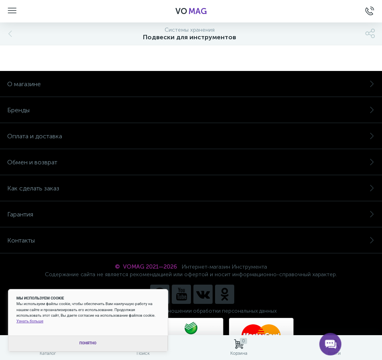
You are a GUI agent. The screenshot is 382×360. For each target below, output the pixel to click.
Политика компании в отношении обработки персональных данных (191, 311)
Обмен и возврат (191, 162)
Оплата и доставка (191, 136)
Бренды (191, 110)
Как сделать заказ (191, 188)
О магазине (191, 84)
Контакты (191, 240)
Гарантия (191, 214)
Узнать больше (29, 321)
